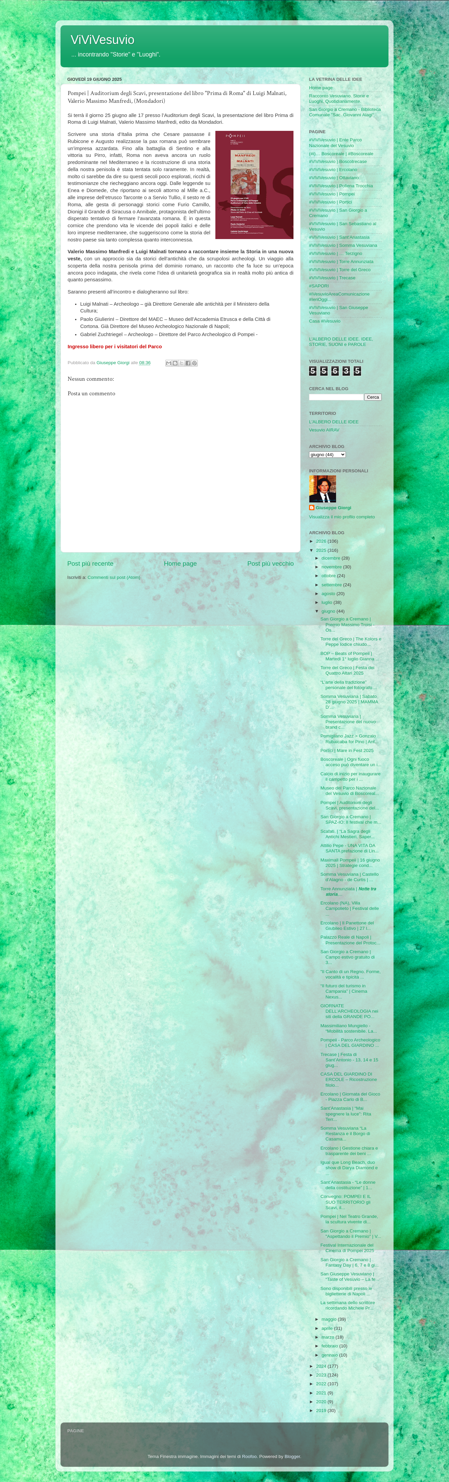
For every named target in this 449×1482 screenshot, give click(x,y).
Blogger (292, 1456)
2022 (322, 1383)
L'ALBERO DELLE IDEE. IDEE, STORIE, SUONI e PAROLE (341, 341)
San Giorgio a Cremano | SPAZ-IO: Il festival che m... (351, 819)
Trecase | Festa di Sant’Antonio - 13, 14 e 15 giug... (349, 1060)
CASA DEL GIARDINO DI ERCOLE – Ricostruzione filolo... (349, 1079)
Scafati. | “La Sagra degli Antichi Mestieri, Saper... (348, 834)
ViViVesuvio (103, 40)
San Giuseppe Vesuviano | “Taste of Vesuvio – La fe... (350, 1276)
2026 (322, 541)
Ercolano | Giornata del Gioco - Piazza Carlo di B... (350, 1096)
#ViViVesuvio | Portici (330, 202)
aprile (328, 1328)
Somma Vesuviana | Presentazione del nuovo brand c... (348, 722)
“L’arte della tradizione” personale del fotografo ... (349, 685)
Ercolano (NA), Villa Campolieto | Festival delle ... (350, 908)
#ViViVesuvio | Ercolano (333, 169)
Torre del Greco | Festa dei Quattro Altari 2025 (348, 670)
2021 (322, 1392)
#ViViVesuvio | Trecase (332, 277)
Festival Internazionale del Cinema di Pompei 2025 (347, 1248)
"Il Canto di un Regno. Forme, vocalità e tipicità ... (351, 974)
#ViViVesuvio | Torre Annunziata (341, 261)
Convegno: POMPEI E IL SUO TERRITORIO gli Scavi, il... (346, 1202)
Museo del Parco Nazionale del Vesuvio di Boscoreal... (350, 790)
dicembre (331, 558)
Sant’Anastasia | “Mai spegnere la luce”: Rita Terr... (346, 1114)
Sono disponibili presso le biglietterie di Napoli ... (346, 1291)
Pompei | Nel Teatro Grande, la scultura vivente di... (349, 1219)
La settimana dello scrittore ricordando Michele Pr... (348, 1305)
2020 (322, 1401)
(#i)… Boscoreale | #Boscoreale (341, 153)
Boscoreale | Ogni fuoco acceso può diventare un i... (351, 762)
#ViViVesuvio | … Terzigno (335, 253)
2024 (322, 1366)
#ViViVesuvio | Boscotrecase (338, 161)
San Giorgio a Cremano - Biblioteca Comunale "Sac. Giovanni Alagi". (345, 112)
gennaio (330, 1355)
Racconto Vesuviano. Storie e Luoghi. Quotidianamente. (339, 98)
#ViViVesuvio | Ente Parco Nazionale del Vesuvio (335, 142)
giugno (329, 611)
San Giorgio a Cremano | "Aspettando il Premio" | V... (351, 1233)
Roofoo (249, 1456)
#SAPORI (319, 285)
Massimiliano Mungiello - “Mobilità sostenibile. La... (349, 1028)
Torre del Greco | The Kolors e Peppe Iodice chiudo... (351, 641)
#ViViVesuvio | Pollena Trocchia (341, 185)
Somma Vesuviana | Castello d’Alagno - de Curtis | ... (350, 877)
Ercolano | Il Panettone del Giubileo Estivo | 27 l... (347, 925)
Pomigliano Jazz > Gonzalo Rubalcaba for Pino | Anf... (350, 738)
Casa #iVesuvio (324, 321)
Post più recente (90, 563)
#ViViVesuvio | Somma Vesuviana (343, 245)
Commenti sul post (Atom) (114, 577)
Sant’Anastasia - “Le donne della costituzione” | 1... (348, 1185)
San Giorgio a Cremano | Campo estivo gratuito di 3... (348, 957)
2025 (322, 550)
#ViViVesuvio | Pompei (332, 193)
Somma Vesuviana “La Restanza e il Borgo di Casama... (345, 1134)
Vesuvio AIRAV (324, 429)
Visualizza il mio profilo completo (342, 516)
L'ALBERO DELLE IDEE (334, 421)
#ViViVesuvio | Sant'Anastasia (339, 237)
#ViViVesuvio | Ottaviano (334, 177)
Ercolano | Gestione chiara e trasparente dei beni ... (349, 1151)
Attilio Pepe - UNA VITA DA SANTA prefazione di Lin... (350, 848)
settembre (332, 584)
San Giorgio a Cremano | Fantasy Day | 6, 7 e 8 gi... (350, 1262)
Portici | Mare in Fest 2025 (347, 750)
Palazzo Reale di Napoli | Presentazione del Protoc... (350, 940)
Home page (180, 563)
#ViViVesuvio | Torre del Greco (340, 269)
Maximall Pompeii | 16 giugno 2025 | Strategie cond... (350, 862)
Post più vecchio (270, 563)
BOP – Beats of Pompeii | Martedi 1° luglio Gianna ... (350, 656)
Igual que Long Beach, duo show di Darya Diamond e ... (349, 1168)
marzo (328, 1337)
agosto (329, 593)
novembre (332, 566)
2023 (322, 1375)
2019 (322, 1410)
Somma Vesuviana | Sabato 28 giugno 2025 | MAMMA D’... (349, 702)
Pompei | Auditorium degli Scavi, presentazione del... (350, 805)
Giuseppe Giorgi (333, 507)
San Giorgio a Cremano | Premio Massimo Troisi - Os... (348, 624)
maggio (330, 1319)
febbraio (330, 1345)
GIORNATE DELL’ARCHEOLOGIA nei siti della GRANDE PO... (349, 1011)
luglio (327, 602)
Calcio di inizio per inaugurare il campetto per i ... (351, 776)
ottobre (329, 575)
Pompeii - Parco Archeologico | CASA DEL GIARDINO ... (350, 1042)
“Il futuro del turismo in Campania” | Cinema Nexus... (344, 991)
